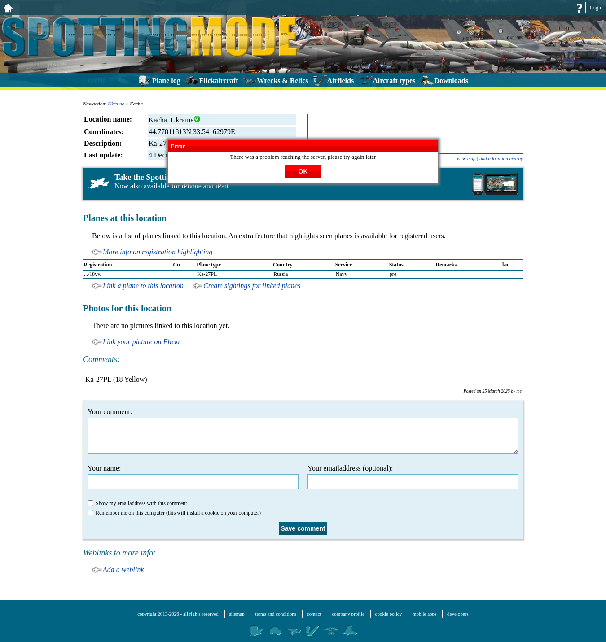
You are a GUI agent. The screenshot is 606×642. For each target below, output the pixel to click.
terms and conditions (275, 613)
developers (458, 613)
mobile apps (424, 613)
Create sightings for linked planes (251, 285)
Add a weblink (123, 569)
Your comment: (303, 431)
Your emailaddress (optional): (412, 476)
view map (466, 158)
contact (314, 613)
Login (595, 7)
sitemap (237, 613)
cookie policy (388, 613)
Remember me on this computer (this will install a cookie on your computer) (174, 513)
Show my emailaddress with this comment (137, 503)
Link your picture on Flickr (142, 341)
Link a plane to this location (143, 285)
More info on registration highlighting (157, 252)
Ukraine (116, 103)
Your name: (193, 476)
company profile (348, 613)
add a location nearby (501, 158)
